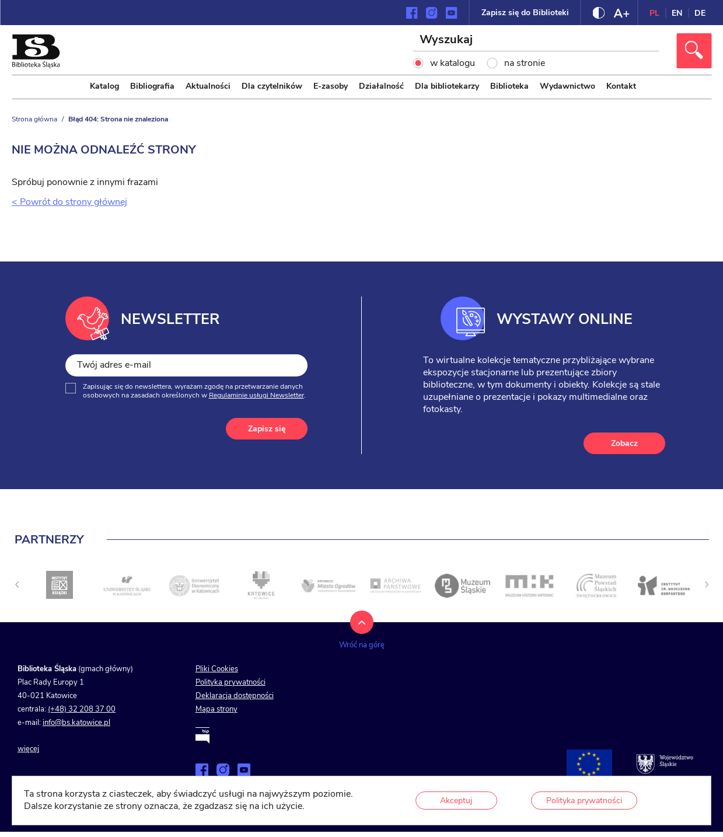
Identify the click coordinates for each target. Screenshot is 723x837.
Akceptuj (456, 800)
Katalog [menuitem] (104, 86)
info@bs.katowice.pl (76, 722)
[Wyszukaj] (536, 40)
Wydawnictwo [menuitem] (567, 86)
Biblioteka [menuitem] (509, 86)
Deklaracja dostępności (234, 695)
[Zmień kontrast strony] (599, 13)
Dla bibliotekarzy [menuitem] (447, 86)
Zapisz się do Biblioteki (525, 12)
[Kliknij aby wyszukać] (693, 50)
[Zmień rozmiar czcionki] (621, 13)
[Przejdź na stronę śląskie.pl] (664, 764)
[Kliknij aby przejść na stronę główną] (36, 65)
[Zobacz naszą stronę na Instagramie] (432, 13)
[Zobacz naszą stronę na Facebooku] (412, 13)
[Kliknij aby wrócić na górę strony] (362, 636)
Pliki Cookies (216, 669)
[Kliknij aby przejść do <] (59, 585)
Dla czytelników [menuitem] (272, 86)
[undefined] (17, 584)
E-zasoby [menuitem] (330, 86)
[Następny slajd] (706, 584)
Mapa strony (216, 709)
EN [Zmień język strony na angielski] (677, 13)
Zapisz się (266, 428)
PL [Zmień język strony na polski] (654, 13)
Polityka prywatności (230, 682)
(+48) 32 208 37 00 (82, 709)
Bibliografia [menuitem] (152, 86)
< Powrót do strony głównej (69, 202)
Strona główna (34, 119)
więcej (28, 749)
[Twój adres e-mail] (186, 365)
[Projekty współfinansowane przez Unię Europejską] (589, 764)
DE (699, 13)
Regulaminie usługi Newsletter (256, 395)
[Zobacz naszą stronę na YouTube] (451, 13)
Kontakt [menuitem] (621, 86)
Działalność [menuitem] (381, 86)
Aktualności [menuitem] (208, 86)
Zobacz (624, 443)
